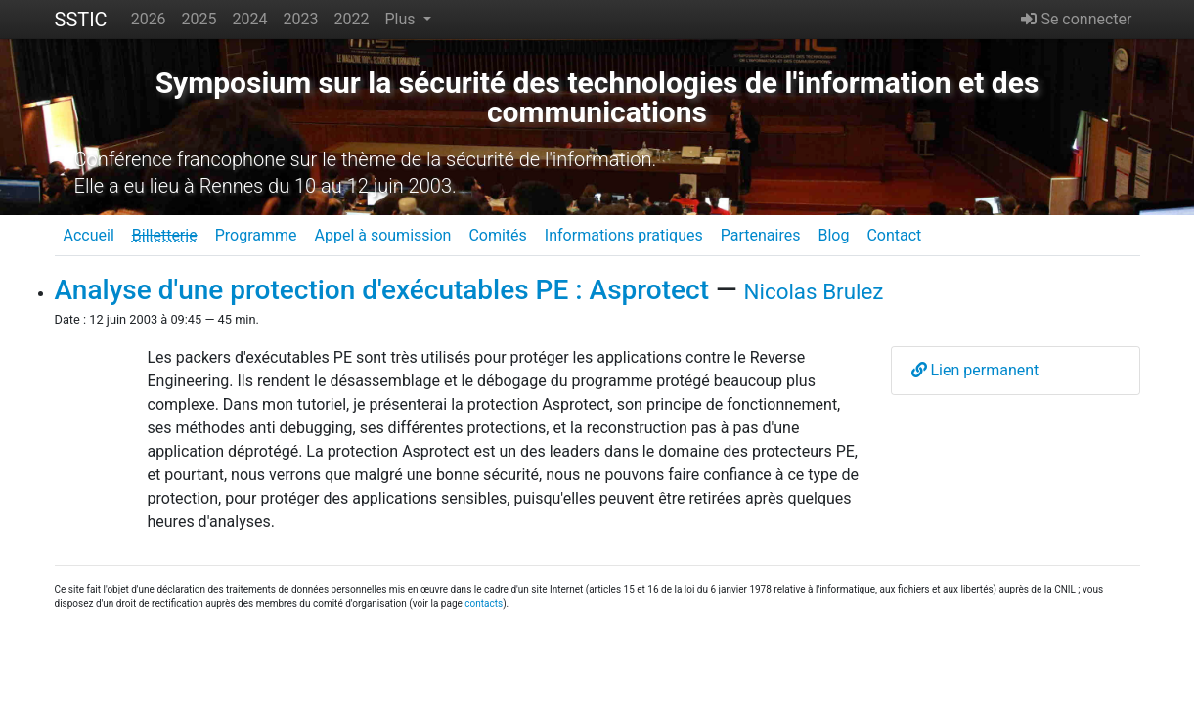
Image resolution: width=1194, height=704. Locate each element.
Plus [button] (401, 19)
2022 (352, 19)
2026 (148, 19)
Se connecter (1076, 19)
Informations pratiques (624, 235)
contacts (483, 603)
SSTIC (81, 19)
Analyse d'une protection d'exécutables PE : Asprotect (382, 290)
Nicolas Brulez (814, 291)
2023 (301, 19)
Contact (893, 235)
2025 (199, 19)
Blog (833, 235)
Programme (256, 235)
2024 (250, 19)
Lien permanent (975, 370)
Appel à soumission (382, 235)
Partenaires (761, 235)
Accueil (89, 235)
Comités (497, 235)
